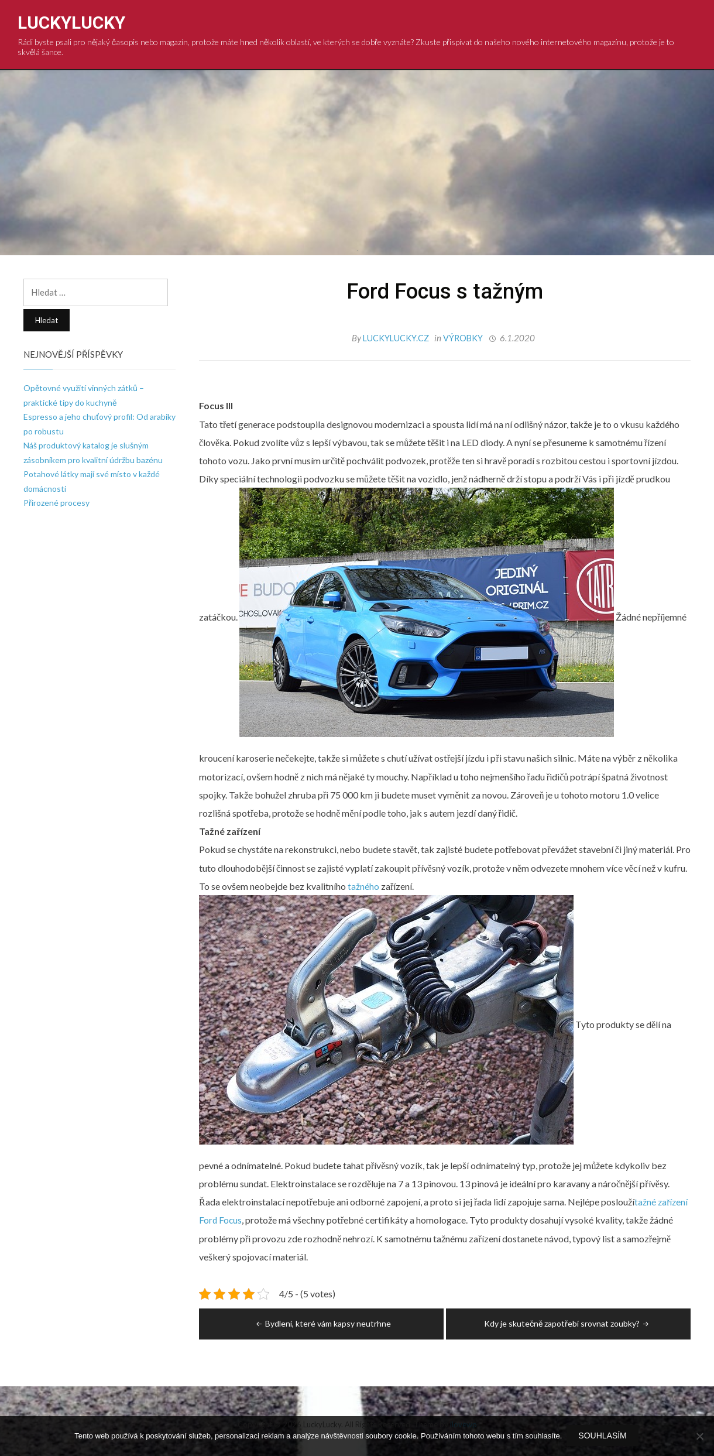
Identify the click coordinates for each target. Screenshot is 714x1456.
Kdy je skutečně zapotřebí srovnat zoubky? (567, 1323)
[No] (699, 1437)
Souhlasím (603, 1436)
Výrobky (463, 338)
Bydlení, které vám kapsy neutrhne (322, 1323)
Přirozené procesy (56, 503)
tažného (362, 885)
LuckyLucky (71, 22)
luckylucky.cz (396, 338)
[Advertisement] (357, 158)
